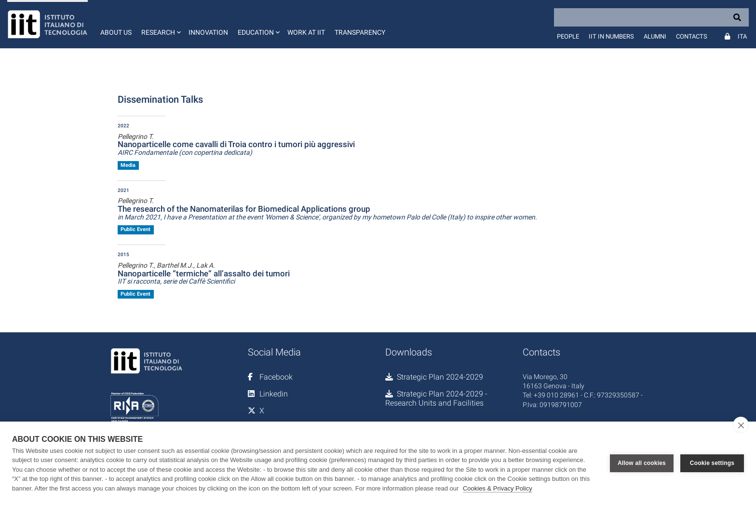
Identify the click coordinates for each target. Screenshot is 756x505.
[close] (741, 425)
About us (116, 32)
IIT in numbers (611, 36)
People (568, 36)
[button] (160, 24)
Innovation (208, 32)
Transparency (360, 32)
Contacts (691, 36)
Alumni (655, 36)
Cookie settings (712, 463)
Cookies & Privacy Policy (497, 488)
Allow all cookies (642, 463)
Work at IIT (306, 32)
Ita (742, 36)
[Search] (651, 17)
